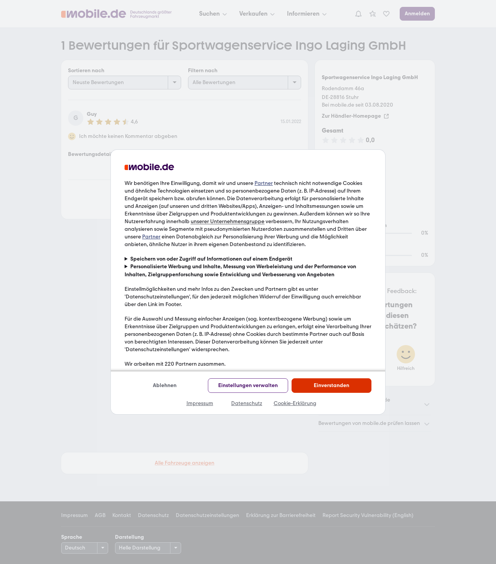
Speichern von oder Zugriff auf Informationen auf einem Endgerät (211, 259)
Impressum (199, 403)
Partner (263, 183)
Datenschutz (246, 403)
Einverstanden (331, 385)
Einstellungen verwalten (248, 385)
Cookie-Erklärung (295, 403)
